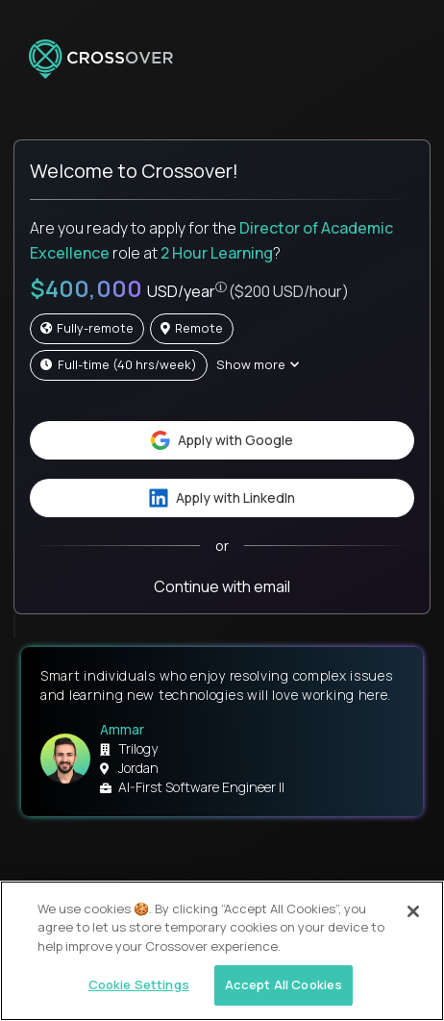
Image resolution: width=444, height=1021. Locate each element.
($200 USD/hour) (289, 291)
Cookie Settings (138, 984)
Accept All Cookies (283, 984)
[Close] (413, 911)
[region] (222, 951)
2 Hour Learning (216, 252)
